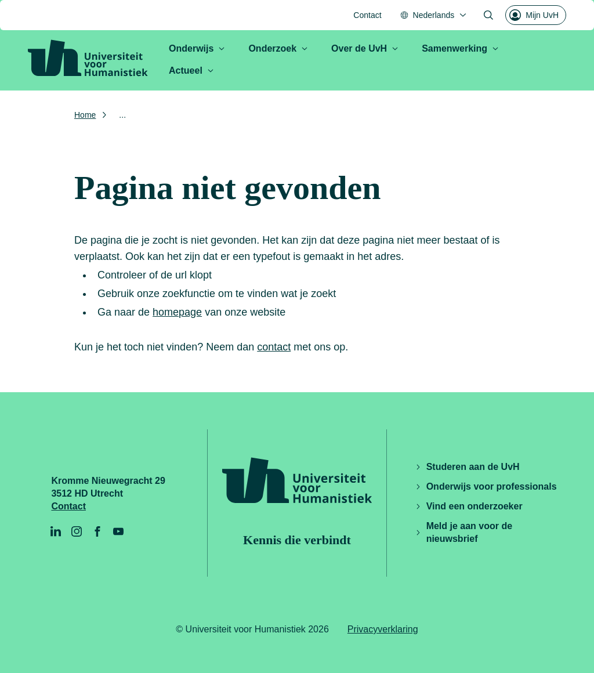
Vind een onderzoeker (469, 506)
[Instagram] (76, 531)
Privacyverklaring (382, 629)
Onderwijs (197, 48)
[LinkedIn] (55, 531)
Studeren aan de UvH (467, 467)
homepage (177, 312)
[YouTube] (118, 531)
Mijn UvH (534, 15)
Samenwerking (460, 48)
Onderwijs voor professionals (486, 486)
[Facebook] (97, 531)
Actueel (191, 70)
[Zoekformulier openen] (488, 15)
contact (274, 347)
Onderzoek (278, 48)
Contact (367, 15)
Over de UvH (365, 48)
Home (85, 115)
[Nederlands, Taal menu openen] (434, 15)
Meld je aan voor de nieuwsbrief (463, 532)
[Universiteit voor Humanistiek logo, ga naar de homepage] (88, 58)
